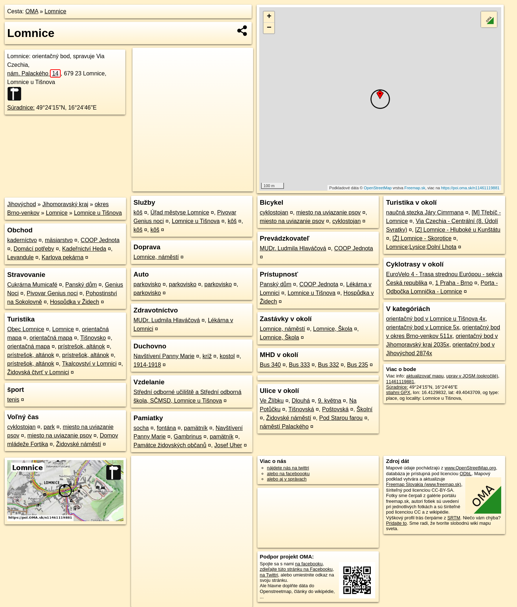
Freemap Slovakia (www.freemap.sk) (423, 484)
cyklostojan (21, 427)
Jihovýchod (21, 204)
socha (141, 428)
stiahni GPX (398, 392)
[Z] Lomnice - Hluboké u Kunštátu (457, 230)
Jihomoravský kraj (65, 204)
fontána (166, 428)
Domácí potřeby (34, 249)
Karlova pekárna (63, 257)
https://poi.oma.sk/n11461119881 (470, 188)
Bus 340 (270, 365)
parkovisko (147, 284)
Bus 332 (328, 365)
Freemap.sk (414, 188)
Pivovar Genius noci (52, 293)
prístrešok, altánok (81, 346)
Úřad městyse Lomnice (179, 212)
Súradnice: (21, 108)
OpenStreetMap (378, 188)
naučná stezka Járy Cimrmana (425, 212)
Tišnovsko (93, 338)
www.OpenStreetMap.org (470, 468)
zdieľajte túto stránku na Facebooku (296, 569)
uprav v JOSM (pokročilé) (472, 376)
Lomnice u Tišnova (98, 213)
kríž (207, 356)
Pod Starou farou (341, 418)
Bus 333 (299, 365)
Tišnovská (301, 409)
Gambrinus (188, 437)
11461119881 (400, 381)
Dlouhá (301, 401)
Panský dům (81, 285)
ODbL (465, 473)
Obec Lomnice (25, 329)
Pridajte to (396, 523)
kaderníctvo (22, 240)
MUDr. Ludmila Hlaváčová (167, 320)
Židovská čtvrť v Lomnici (38, 372)
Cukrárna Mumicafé (32, 285)
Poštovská (335, 409)
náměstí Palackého (284, 426)
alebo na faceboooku (288, 473)
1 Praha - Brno (453, 283)
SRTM (453, 517)
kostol (227, 356)
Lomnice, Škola (332, 329)
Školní (364, 409)
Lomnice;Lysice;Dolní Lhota (421, 247)
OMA (31, 11)
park (49, 427)
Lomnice (55, 11)
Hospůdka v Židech (74, 302)
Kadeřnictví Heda (84, 249)
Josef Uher (228, 445)
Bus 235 (357, 365)
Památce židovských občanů (170, 445)
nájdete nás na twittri (288, 468)
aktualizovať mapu (424, 376)
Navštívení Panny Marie (164, 356)
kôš (138, 212)
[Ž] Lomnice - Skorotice (422, 238)
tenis (13, 400)
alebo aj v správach (287, 479)
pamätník (196, 428)
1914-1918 (147, 365)
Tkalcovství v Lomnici (89, 364)
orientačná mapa (50, 338)
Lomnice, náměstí (156, 257)
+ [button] (269, 16)
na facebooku (309, 563)
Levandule (20, 257)
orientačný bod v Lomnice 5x (422, 327)
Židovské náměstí (78, 444)
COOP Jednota (100, 240)
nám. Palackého (34, 73)
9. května (329, 401)
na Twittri (269, 575)
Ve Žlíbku (272, 401)
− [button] (269, 28)
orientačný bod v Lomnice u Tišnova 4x (435, 319)
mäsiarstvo (59, 240)
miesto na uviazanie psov (59, 435)
